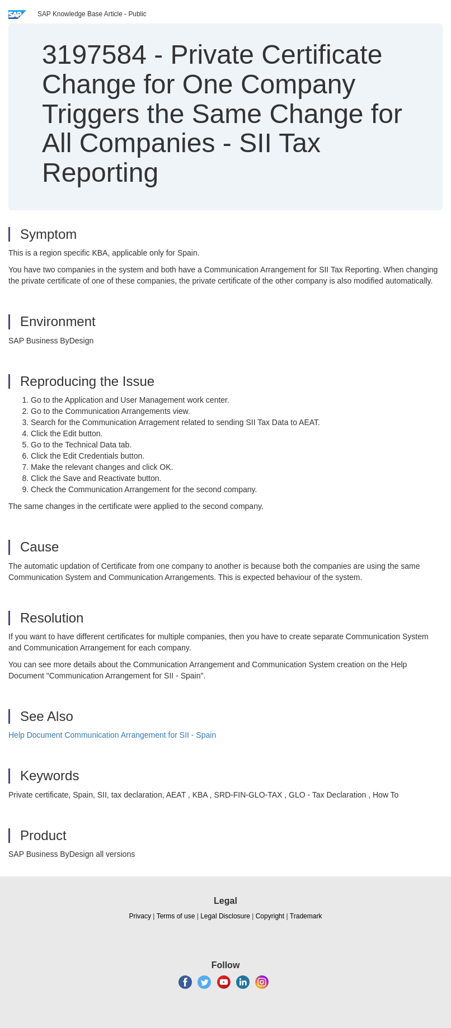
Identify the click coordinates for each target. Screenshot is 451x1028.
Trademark (306, 916)
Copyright (270, 916)
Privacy (140, 916)
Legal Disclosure (225, 916)
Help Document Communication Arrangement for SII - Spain (112, 734)
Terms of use (176, 916)
